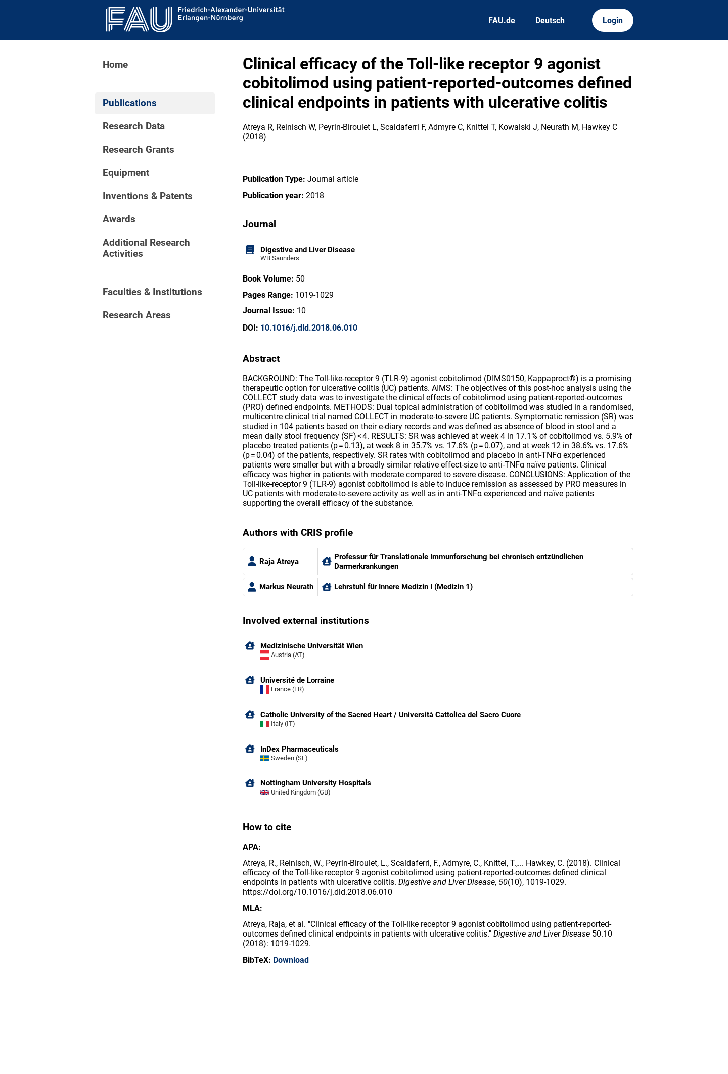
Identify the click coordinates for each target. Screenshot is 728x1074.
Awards (119, 219)
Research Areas (137, 315)
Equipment (126, 172)
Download (291, 960)
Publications (130, 103)
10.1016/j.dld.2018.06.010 (308, 328)
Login (613, 20)
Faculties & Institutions (152, 292)
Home (115, 64)
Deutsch (550, 20)
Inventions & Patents (148, 196)
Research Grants (138, 149)
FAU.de (501, 20)
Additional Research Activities (146, 248)
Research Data (134, 126)
